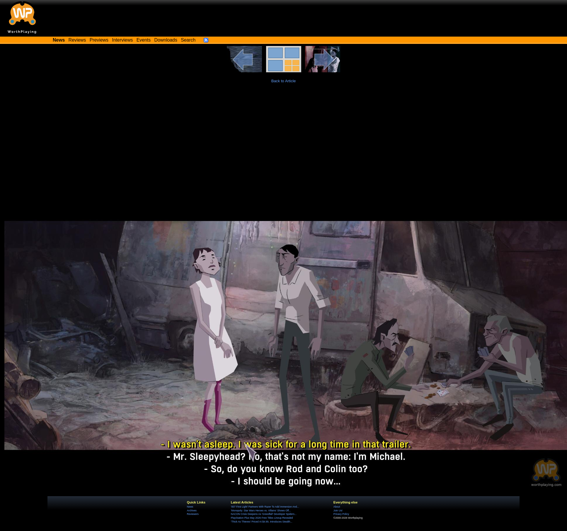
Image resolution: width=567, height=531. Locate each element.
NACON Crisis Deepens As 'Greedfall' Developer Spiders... (264, 514)
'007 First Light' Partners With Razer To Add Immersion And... (265, 506)
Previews (99, 39)
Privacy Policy (341, 514)
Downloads (165, 39)
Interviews (122, 39)
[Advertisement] (283, 133)
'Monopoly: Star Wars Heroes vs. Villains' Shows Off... (261, 510)
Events (144, 39)
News (190, 506)
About (336, 506)
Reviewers (193, 514)
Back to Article (283, 81)
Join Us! (338, 510)
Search (188, 39)
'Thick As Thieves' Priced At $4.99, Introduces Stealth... (261, 521)
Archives (192, 510)
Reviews (77, 39)
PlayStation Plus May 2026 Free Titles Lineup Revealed (262, 517)
